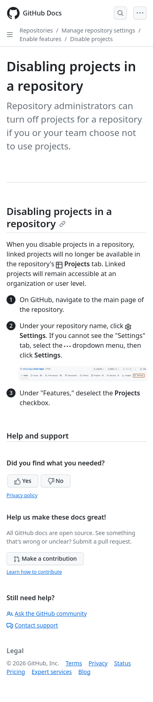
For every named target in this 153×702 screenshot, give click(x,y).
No (56, 481)
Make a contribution (45, 558)
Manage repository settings (98, 30)
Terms (74, 663)
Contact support (32, 625)
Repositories (36, 30)
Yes (22, 481)
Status (122, 663)
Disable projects (91, 39)
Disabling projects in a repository (59, 217)
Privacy (98, 663)
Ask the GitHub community (47, 613)
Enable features (40, 39)
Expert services (51, 672)
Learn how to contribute (34, 571)
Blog (84, 672)
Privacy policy (22, 495)
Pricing (16, 672)
